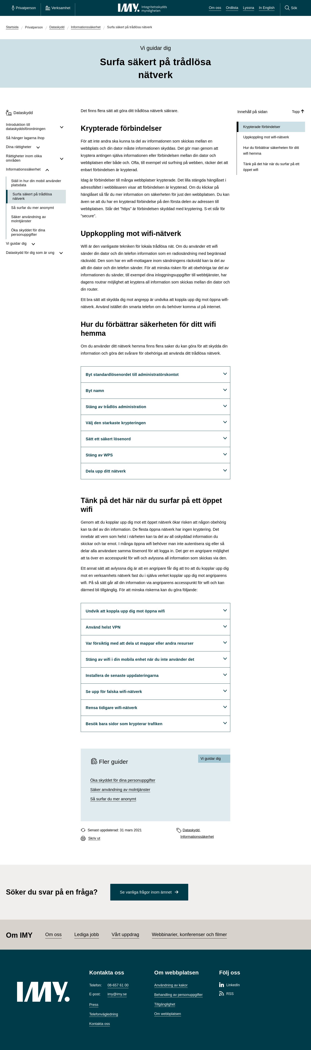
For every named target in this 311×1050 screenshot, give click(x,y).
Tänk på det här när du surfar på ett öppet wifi (271, 167)
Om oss (215, 8)
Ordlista (232, 8)
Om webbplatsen (167, 1014)
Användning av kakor (171, 985)
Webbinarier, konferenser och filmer (189, 934)
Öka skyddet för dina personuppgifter (122, 780)
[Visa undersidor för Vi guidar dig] (47, 243)
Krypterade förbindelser (261, 127)
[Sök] (291, 8)
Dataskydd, (192, 830)
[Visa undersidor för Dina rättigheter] (50, 147)
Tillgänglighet (164, 1004)
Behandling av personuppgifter (178, 995)
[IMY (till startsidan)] (47, 991)
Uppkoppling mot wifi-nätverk (266, 137)
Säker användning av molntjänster (120, 789)
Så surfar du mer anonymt (113, 799)
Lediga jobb (86, 934)
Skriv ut (94, 838)
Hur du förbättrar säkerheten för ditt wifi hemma (271, 150)
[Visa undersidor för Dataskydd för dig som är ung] (61, 252)
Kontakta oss (99, 1024)
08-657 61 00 (118, 985)
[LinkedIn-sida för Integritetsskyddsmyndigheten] (229, 985)
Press (93, 1005)
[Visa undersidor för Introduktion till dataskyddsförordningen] (62, 127)
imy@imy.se (117, 994)
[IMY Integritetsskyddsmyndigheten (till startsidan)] (142, 8)
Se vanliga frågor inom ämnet (146, 892)
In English (267, 8)
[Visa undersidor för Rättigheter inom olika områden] (62, 158)
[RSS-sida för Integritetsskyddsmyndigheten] (226, 994)
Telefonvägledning (103, 1014)
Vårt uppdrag (125, 934)
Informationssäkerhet (197, 837)
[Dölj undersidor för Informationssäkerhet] (54, 169)
